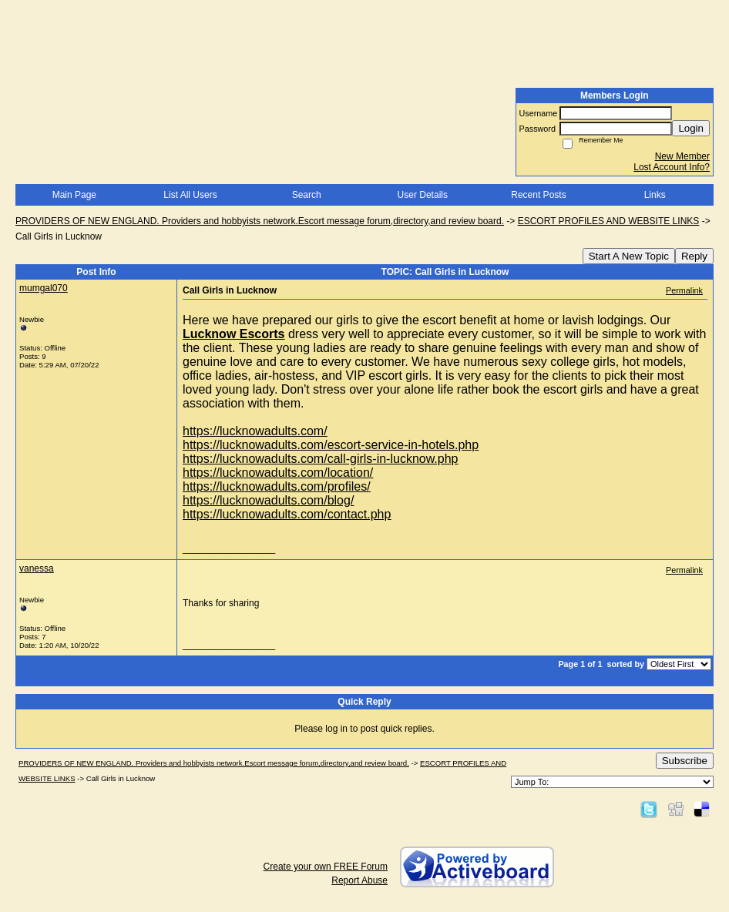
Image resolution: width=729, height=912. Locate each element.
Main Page (74, 194)
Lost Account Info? (671, 167)
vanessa (36, 568)
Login (691, 128)
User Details (423, 194)
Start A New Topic (629, 256)
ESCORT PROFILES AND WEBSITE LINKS (609, 221)
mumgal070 (43, 288)
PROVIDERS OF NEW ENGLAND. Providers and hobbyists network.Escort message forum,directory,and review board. (259, 221)
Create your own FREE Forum (326, 866)
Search (306, 194)
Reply (694, 256)
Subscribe (684, 760)
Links (655, 194)
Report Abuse (359, 880)
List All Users (190, 194)
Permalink (684, 290)
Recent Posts (538, 194)
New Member (682, 156)
